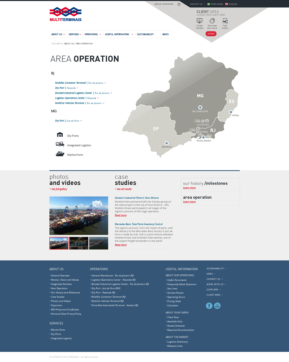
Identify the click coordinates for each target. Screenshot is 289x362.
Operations (93, 35)
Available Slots (174, 321)
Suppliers (212, 289)
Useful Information (119, 35)
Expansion (56, 305)
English (233, 4)
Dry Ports (56, 333)
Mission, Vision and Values (65, 279)
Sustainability (145, 34)
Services (75, 35)
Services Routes (175, 292)
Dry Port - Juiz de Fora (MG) (106, 288)
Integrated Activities (61, 284)
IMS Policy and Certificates (65, 309)
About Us (58, 35)
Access (211, 33)
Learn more (189, 187)
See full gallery (59, 189)
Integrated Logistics (61, 338)
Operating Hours (176, 296)
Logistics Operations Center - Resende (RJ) (113, 279)
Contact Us (196, 4)
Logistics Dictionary (177, 341)
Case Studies (57, 296)
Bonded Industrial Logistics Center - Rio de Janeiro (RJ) (120, 284)
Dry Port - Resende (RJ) (103, 292)
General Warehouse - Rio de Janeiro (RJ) (113, 275)
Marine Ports (58, 329)
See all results (124, 189)
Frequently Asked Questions (181, 284)
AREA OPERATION (84, 43)
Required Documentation (180, 329)
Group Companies (163, 4)
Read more (121, 215)
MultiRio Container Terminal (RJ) (109, 296)
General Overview (60, 275)
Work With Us (215, 284)
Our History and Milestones (65, 292)
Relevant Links (174, 345)
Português (217, 4)
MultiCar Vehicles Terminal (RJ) (108, 301)
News (165, 34)
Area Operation (59, 288)
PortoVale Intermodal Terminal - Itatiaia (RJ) (115, 305)
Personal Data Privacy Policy (66, 313)
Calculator (172, 305)
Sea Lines (172, 288)
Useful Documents (177, 279)
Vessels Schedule (176, 325)
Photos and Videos (61, 301)
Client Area (173, 317)
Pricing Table (174, 301)
